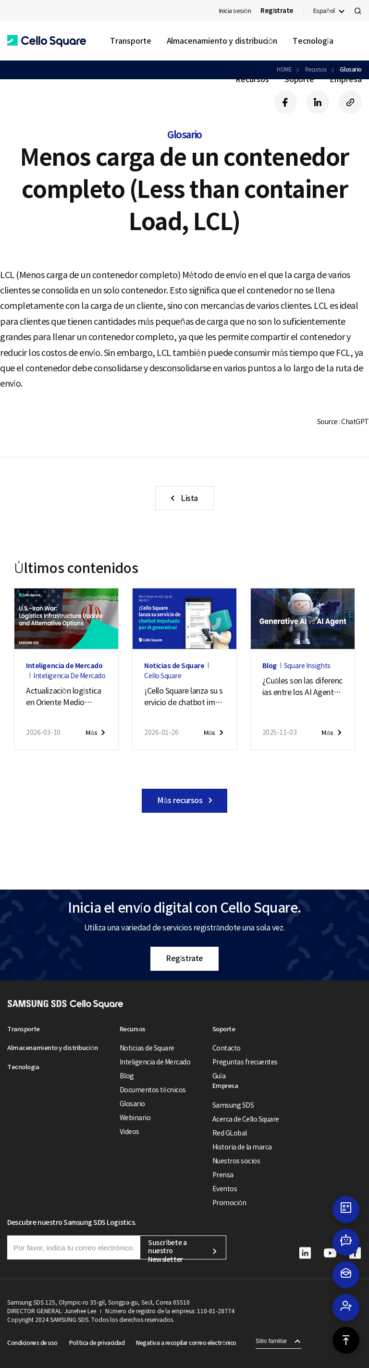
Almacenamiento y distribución (222, 41)
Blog (127, 1076)
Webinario (135, 1117)
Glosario (132, 1103)
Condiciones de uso (32, 1342)
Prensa (223, 1175)
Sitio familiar (271, 1341)
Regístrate (184, 958)
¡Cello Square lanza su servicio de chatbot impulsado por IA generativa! (184, 697)
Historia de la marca (242, 1147)
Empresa (345, 79)
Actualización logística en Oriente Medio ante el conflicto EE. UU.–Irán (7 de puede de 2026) (63, 697)
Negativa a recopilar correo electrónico (186, 1342)
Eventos (224, 1189)
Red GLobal (229, 1133)
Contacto (226, 1048)
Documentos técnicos (153, 1090)
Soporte (299, 79)
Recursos (252, 79)
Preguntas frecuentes (245, 1062)
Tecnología (313, 41)
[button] (46, 41)
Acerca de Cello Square (245, 1119)
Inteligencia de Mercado (155, 1062)
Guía (219, 1076)
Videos (129, 1131)
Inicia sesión (235, 11)
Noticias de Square (147, 1048)
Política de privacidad (96, 1342)
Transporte (130, 41)
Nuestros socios (236, 1161)
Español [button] (324, 11)
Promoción (229, 1202)
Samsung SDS (233, 1105)
